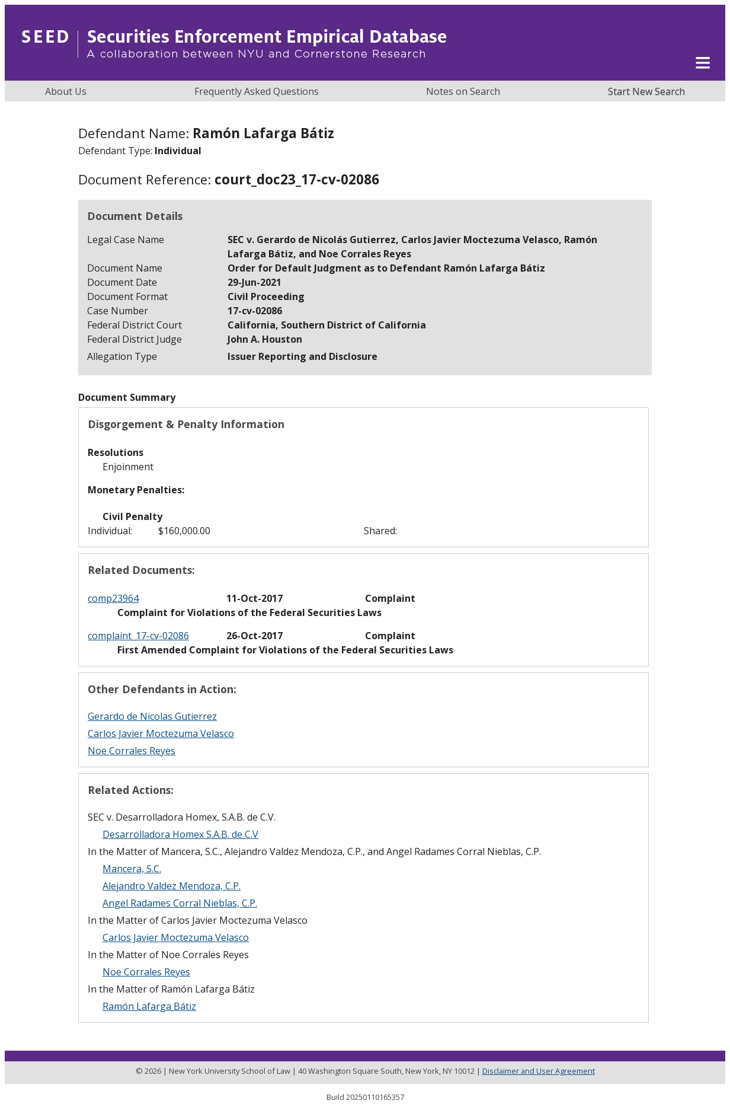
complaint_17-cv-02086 (138, 635)
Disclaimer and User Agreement (538, 1070)
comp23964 (113, 598)
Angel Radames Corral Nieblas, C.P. (180, 903)
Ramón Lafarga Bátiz (149, 1006)
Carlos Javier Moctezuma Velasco (161, 733)
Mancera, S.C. (132, 868)
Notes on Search (463, 91)
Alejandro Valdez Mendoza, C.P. (172, 885)
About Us (66, 91)
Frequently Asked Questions (256, 91)
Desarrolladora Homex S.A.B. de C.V (180, 834)
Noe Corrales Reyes (131, 750)
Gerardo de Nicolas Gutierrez (152, 716)
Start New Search (646, 91)
